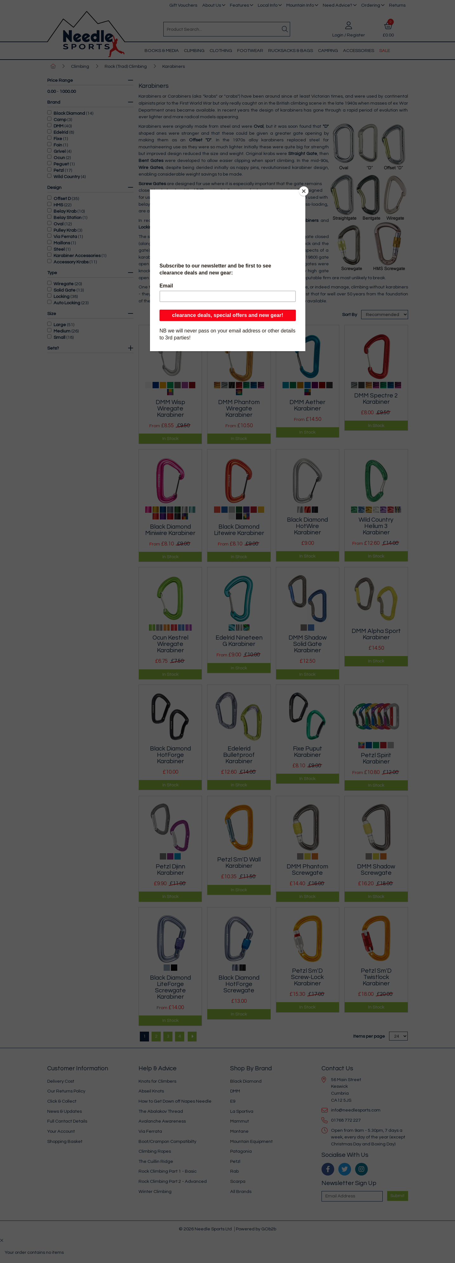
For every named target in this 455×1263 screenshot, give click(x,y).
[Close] (304, 191)
